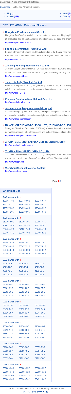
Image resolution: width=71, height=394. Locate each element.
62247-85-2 (8, 316)
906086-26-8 (8, 379)
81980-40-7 (24, 351)
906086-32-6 (24, 372)
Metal (65, 13)
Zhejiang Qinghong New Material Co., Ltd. (28, 99)
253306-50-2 (8, 222)
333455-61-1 (40, 250)
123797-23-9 (8, 208)
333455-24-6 (8, 250)
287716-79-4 (24, 225)
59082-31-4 (8, 295)
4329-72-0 (7, 267)
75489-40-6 (24, 334)
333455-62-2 (8, 254)
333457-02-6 (8, 243)
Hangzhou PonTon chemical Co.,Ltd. (25, 32)
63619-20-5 (24, 305)
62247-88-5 (24, 316)
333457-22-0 (24, 246)
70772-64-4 (40, 337)
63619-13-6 (8, 305)
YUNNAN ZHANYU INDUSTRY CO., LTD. (27, 151)
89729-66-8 (24, 358)
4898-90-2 (39, 263)
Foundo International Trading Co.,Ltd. (26, 49)
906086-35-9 (24, 368)
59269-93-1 (24, 295)
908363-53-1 (24, 379)
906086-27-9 (40, 375)
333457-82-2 (40, 246)
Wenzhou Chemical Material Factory (25, 168)
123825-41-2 (40, 204)
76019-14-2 (8, 330)
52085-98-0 (8, 284)
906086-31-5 (40, 372)
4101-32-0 (39, 271)
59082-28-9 (24, 288)
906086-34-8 (8, 372)
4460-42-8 (23, 274)
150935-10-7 (8, 212)
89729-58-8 (40, 358)
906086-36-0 (8, 368)
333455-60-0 (24, 250)
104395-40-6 (24, 208)
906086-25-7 (40, 368)
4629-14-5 (23, 263)
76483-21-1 (8, 334)
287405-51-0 (40, 233)
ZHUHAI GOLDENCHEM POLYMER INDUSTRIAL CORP (35, 142)
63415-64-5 (8, 309)
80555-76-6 (8, 354)
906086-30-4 (8, 375)
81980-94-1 (8, 347)
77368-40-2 (40, 326)
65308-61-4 (24, 313)
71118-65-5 (8, 337)
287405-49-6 (24, 233)
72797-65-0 (40, 334)
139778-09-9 (24, 201)
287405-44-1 (8, 233)
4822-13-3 (39, 274)
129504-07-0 (40, 212)
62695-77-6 (40, 316)
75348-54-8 (40, 330)
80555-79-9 (40, 347)
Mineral (10, 16)
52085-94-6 (24, 284)
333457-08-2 (24, 243)
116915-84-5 (24, 204)
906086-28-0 (24, 375)
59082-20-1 (24, 292)
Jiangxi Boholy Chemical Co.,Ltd (23, 82)
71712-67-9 (24, 337)
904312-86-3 (40, 379)
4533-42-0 (7, 271)
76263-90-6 (24, 330)
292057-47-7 (40, 222)
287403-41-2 (40, 229)
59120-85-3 (40, 288)
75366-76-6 (8, 326)
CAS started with (12, 197)
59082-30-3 (8, 292)
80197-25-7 (24, 354)
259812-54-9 (8, 225)
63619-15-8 (40, 305)
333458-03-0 (8, 246)
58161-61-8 (8, 288)
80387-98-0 (24, 347)
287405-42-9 (8, 229)
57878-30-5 (40, 295)
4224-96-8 (7, 263)
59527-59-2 (40, 284)
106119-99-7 (24, 212)
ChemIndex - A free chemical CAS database (19, 2)
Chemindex (5, 7)
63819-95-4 (8, 313)
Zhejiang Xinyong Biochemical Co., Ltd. (27, 65)
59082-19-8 (40, 292)
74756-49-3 (24, 326)
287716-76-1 (40, 225)
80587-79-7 (40, 351)
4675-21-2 (23, 271)
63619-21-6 (24, 309)
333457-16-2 (40, 243)
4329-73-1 (23, 267)
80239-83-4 (8, 351)
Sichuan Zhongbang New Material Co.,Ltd (28, 108)
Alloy (9, 13)
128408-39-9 (40, 208)
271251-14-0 (24, 229)
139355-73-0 (8, 201)
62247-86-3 (40, 313)
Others (66, 16)
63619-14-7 (40, 309)
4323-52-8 (7, 274)
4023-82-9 (39, 267)
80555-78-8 (40, 354)
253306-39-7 (24, 222)
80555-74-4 (8, 358)
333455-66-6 (40, 254)
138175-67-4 (40, 201)
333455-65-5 (24, 254)
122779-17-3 (8, 204)
